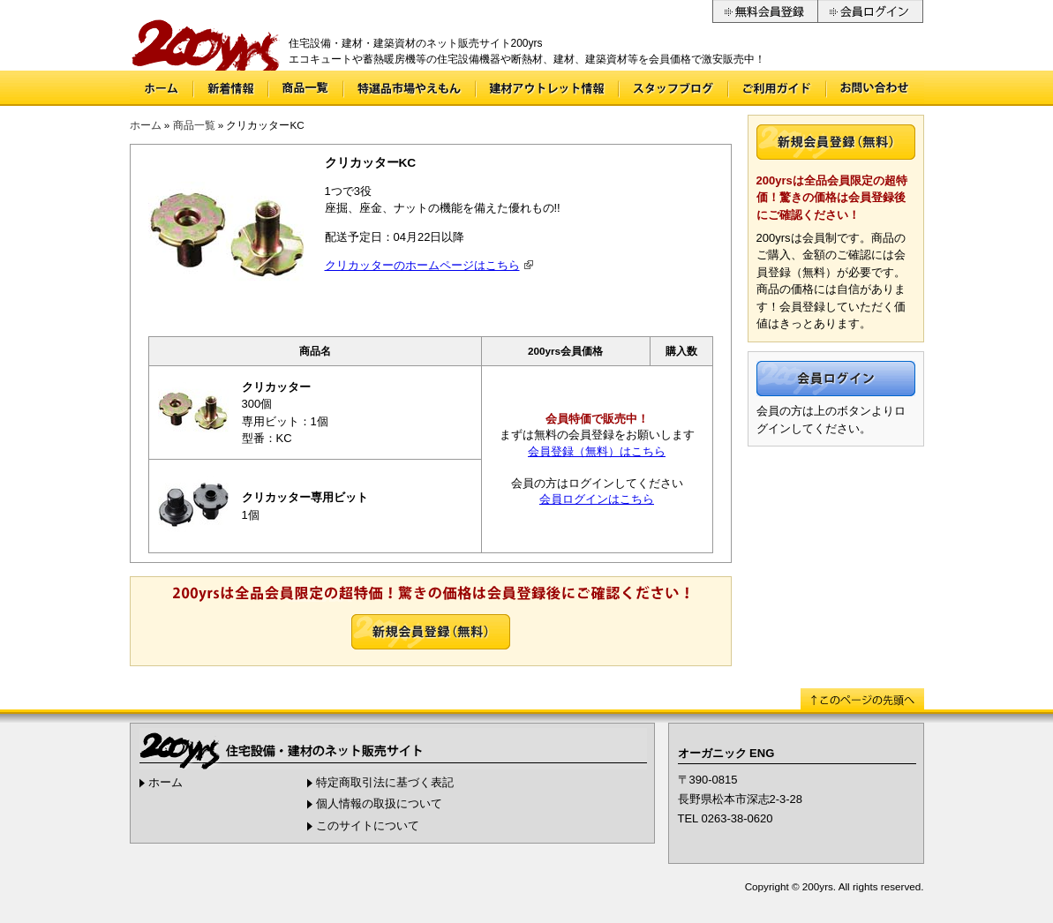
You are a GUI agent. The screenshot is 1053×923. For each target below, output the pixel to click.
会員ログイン (870, 11)
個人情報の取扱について (379, 803)
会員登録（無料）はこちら (597, 451)
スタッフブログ (673, 88)
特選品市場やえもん (409, 88)
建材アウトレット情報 (547, 88)
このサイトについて (367, 825)
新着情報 (230, 88)
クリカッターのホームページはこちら (422, 265)
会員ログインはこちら (596, 499)
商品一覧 (305, 88)
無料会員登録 (764, 11)
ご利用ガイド (777, 88)
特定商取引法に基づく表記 (385, 782)
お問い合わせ (875, 88)
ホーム (161, 88)
